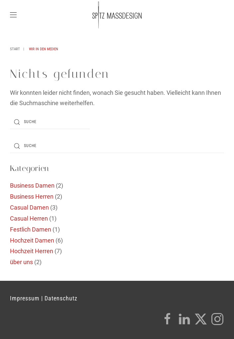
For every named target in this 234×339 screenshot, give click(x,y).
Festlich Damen (30, 229)
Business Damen (32, 185)
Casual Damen (29, 207)
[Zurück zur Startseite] (117, 15)
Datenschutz (61, 298)
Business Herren (32, 196)
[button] (13, 15)
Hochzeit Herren (31, 251)
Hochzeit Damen (32, 240)
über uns (21, 261)
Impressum (25, 298)
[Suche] (50, 122)
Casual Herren (29, 218)
